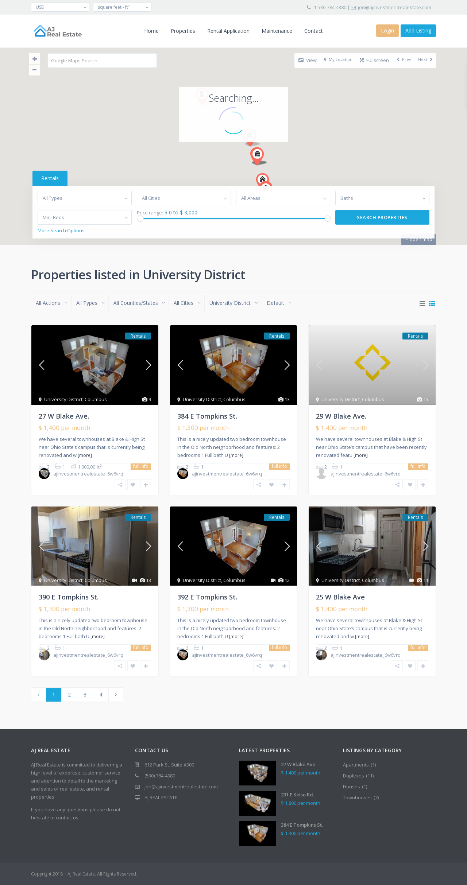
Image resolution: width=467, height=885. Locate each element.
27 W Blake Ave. (64, 416)
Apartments (356, 764)
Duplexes (353, 775)
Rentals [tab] (48, 178)
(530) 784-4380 (159, 775)
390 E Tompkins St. (69, 597)
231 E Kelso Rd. (297, 794)
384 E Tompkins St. (207, 416)
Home (151, 30)
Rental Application (228, 30)
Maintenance (277, 30)
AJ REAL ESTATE (160, 797)
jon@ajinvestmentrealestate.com (394, 7)
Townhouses (357, 797)
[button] (252, 85)
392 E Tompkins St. (207, 597)
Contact (313, 30)
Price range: (149, 212)
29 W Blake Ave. (341, 416)
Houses (351, 786)
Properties (183, 30)
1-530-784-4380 (330, 7)
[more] (85, 455)
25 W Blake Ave (340, 597)
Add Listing (418, 30)
